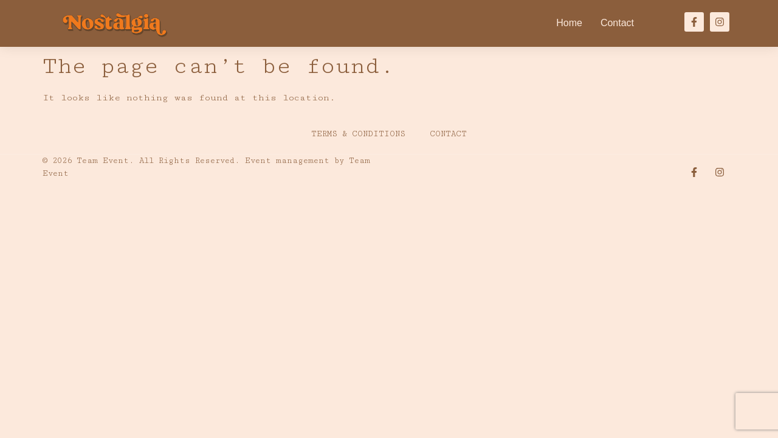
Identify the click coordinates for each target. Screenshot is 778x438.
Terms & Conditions (358, 134)
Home (569, 23)
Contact (617, 23)
